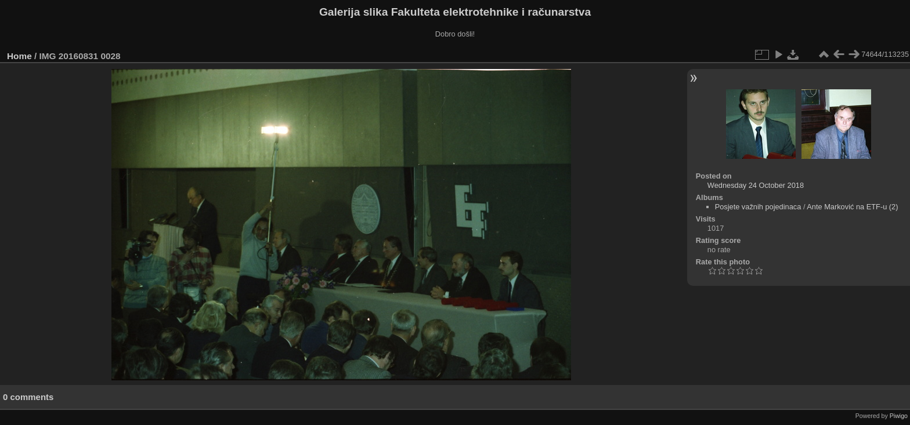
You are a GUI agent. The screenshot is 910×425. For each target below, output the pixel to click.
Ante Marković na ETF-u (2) (852, 206)
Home (19, 56)
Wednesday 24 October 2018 (755, 185)
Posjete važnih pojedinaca (758, 206)
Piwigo (899, 415)
